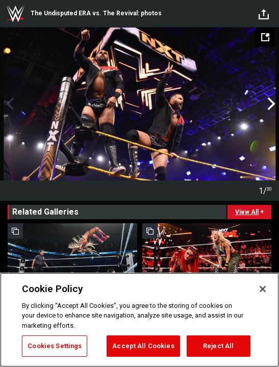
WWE (15, 13)
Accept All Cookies (143, 346)
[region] (139, 320)
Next (270, 104)
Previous (9, 104)
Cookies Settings (55, 346)
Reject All (218, 346)
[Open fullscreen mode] (265, 37)
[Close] (262, 289)
